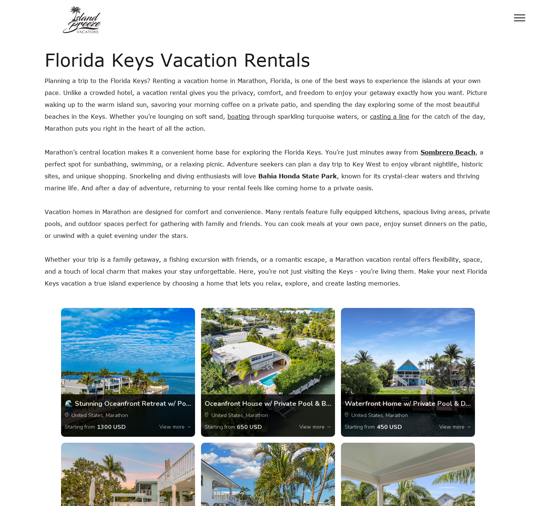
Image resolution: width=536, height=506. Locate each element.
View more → (175, 426)
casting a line (389, 116)
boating (238, 116)
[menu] (519, 18)
